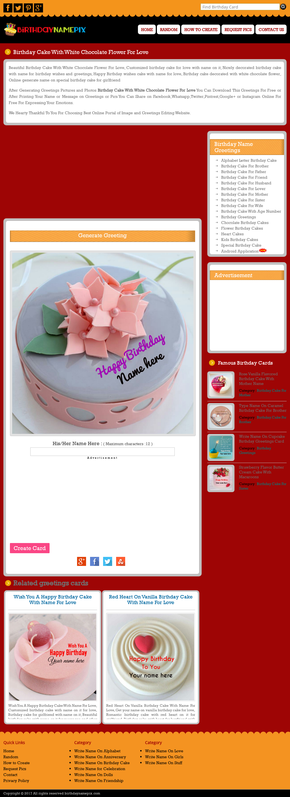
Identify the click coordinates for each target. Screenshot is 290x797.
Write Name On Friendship (98, 780)
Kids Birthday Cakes (239, 239)
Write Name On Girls (164, 756)
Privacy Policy (16, 780)
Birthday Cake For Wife (242, 205)
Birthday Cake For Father (243, 171)
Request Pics (238, 29)
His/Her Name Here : (103, 443)
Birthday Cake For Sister (243, 199)
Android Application (244, 250)
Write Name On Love (164, 750)
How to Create (201, 29)
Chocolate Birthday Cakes (244, 222)
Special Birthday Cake (241, 245)
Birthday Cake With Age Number (251, 211)
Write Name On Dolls (93, 774)
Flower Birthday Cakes (242, 228)
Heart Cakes (232, 233)
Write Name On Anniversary (100, 756)
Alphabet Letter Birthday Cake (249, 160)
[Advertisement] (102, 171)
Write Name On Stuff (163, 762)
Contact (10, 774)
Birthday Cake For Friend (244, 177)
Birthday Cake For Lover (243, 188)
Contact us (271, 29)
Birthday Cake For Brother (245, 165)
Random (168, 29)
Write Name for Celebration (99, 768)
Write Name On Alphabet (97, 750)
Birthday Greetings (238, 216)
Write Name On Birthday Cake (102, 762)
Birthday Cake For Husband (246, 182)
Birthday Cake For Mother (244, 194)
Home (147, 29)
